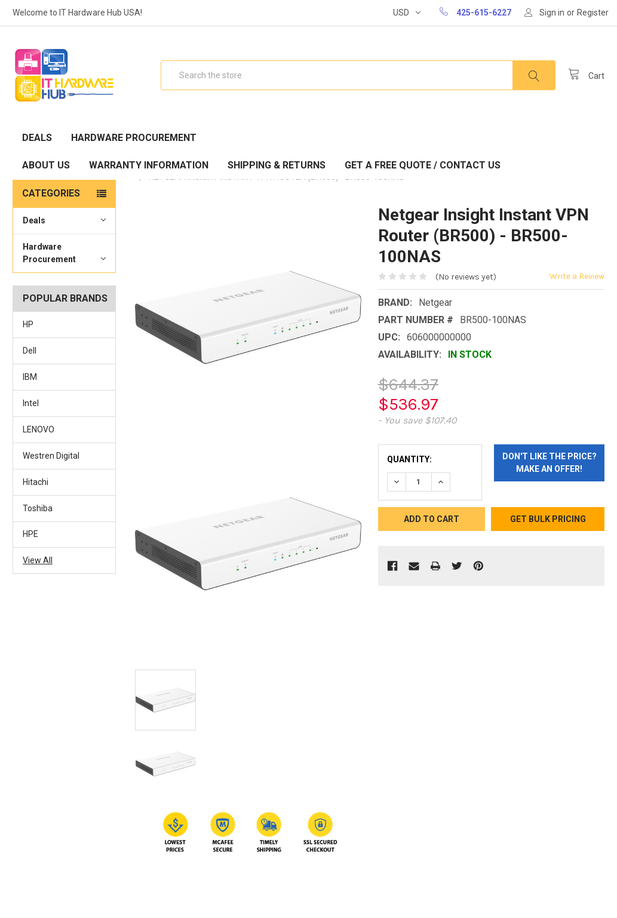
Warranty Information (148, 165)
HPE (30, 534)
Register (593, 12)
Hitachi (35, 482)
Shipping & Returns (277, 165)
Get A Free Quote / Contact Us (423, 165)
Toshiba (38, 508)
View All (38, 560)
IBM (30, 377)
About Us (46, 165)
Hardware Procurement (134, 137)
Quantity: (409, 459)
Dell (29, 350)
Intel (31, 403)
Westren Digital (51, 455)
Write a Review (577, 276)
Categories (51, 193)
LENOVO (38, 429)
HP (28, 324)
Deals (37, 137)
